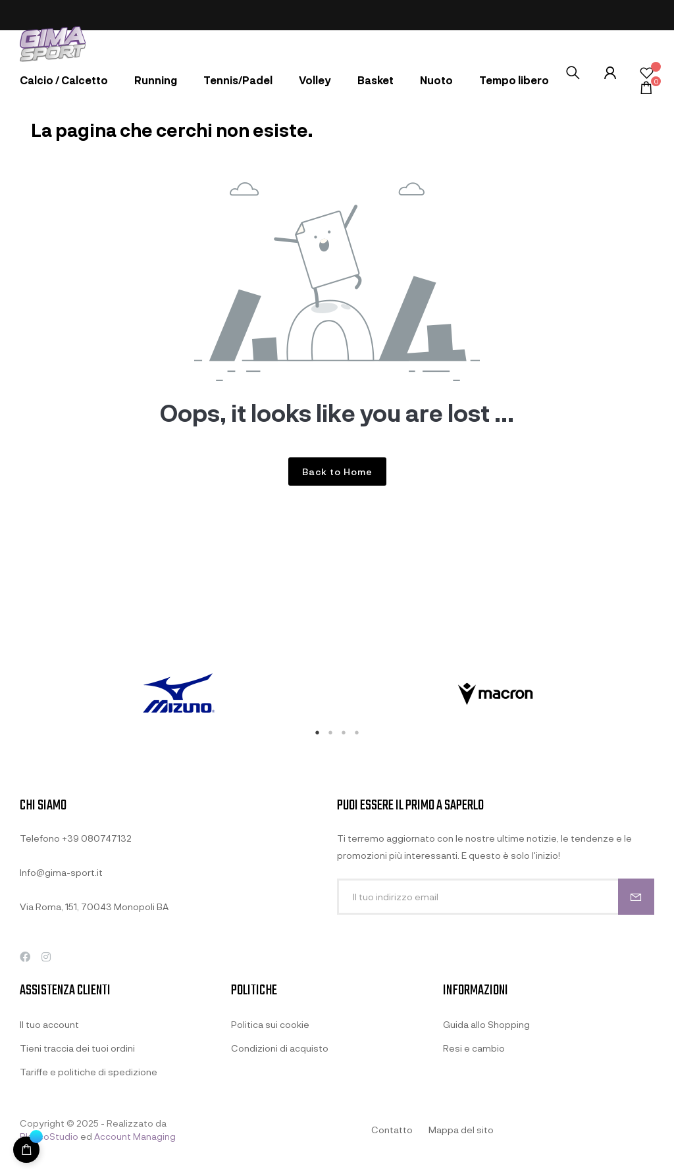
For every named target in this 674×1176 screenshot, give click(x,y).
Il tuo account (49, 1024)
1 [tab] (317, 732)
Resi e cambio (474, 1048)
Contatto (392, 1129)
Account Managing (135, 1136)
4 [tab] (356, 732)
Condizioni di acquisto (279, 1048)
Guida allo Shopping (486, 1024)
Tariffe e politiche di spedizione (88, 1071)
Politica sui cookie (270, 1024)
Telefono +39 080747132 (76, 838)
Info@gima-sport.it (61, 872)
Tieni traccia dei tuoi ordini (77, 1048)
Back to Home (337, 471)
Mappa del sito (461, 1129)
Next (664, 694)
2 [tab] (330, 732)
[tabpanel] (178, 695)
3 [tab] (343, 732)
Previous (9, 694)
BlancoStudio (49, 1136)
